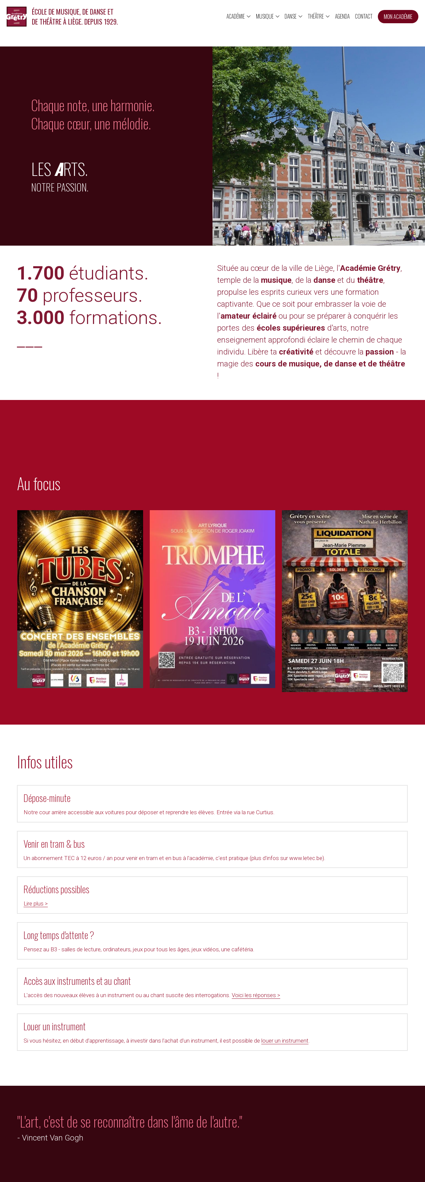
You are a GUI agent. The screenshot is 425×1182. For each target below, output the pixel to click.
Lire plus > (36, 878)
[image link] (17, 16)
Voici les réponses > (84, 940)
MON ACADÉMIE (398, 17)
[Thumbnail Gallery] (80, 611)
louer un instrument (316, 940)
